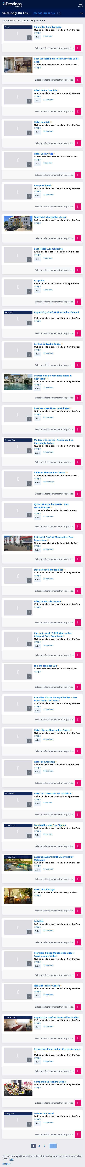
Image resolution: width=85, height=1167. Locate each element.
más (11, 1159)
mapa (37, 32)
